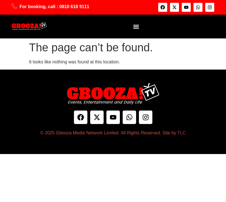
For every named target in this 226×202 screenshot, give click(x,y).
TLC (181, 132)
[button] (136, 26)
